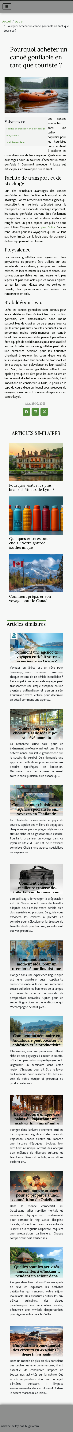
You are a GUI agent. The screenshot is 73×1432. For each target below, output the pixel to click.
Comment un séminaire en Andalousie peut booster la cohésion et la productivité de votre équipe (36, 1042)
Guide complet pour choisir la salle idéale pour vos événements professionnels (36, 735)
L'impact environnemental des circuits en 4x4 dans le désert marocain (36, 1350)
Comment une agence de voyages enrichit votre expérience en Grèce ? (36, 657)
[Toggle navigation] (7, 6)
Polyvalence (12, 135)
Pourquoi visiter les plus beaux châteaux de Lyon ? (31, 487)
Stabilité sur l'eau (15, 142)
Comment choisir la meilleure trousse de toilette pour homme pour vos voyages (36, 890)
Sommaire (16, 121)
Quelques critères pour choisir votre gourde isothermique (29, 543)
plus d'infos (48, 227)
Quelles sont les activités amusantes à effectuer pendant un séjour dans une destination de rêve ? (36, 1273)
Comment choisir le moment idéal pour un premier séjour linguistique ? (36, 966)
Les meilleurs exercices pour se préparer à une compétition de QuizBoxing (36, 1195)
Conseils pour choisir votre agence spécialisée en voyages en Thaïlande (36, 809)
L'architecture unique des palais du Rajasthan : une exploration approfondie (37, 1119)
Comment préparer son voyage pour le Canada (30, 598)
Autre (18, 21)
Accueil (6, 21)
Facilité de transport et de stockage (25, 129)
